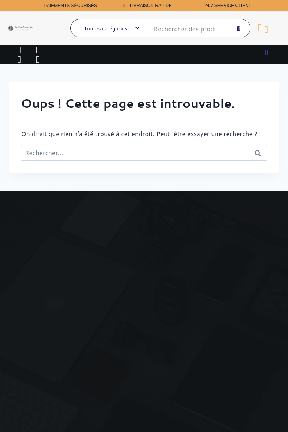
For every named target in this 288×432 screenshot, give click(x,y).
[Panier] (260, 28)
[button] (266, 52)
